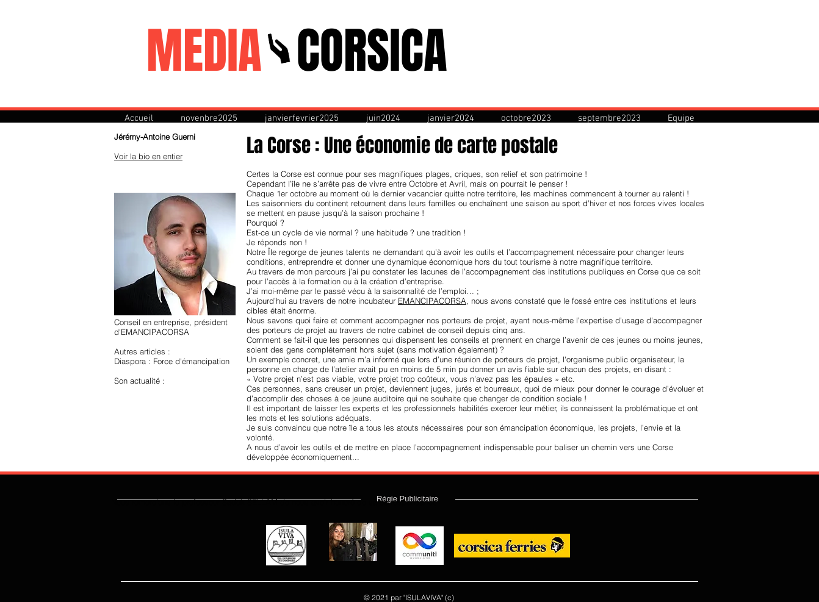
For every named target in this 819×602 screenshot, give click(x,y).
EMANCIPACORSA (432, 301)
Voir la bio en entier (148, 156)
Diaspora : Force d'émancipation (171, 361)
